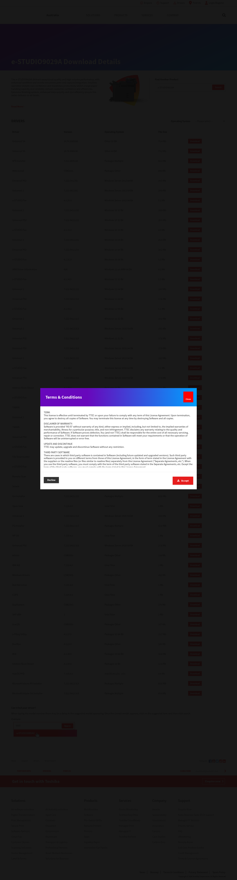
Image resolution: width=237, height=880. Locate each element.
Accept (183, 480)
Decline (51, 480)
